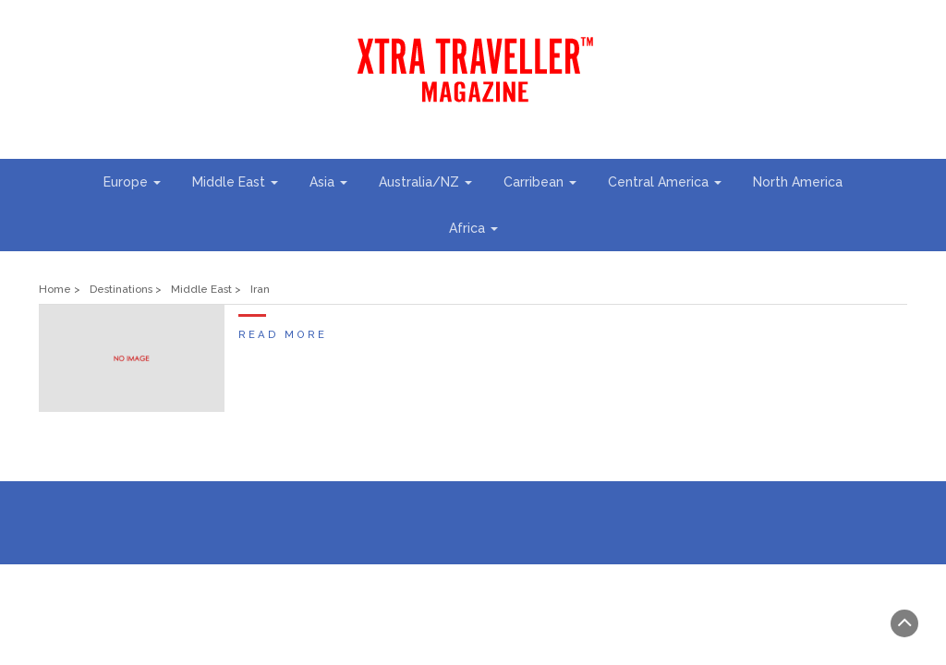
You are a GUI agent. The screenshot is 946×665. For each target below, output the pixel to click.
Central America (665, 182)
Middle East (235, 182)
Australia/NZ (425, 182)
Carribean (539, 182)
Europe (132, 182)
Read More (282, 334)
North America (798, 182)
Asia (328, 182)
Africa (473, 228)
